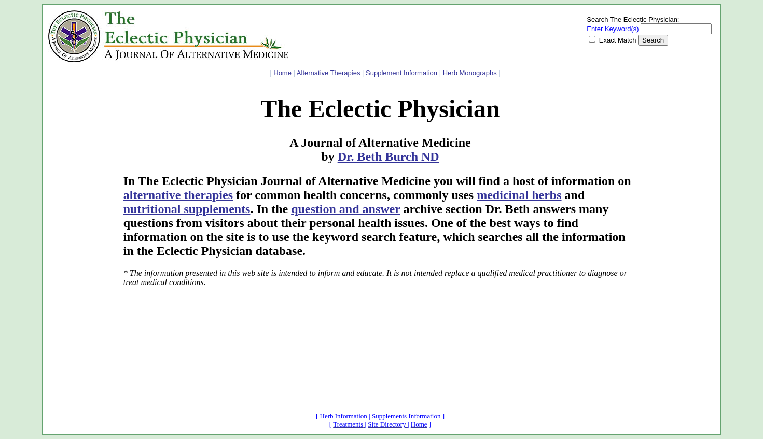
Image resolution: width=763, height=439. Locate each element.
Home (282, 73)
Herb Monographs (470, 73)
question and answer (345, 209)
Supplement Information (401, 73)
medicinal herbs (519, 195)
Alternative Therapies (328, 73)
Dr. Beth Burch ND (388, 156)
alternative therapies (178, 195)
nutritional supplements (187, 209)
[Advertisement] (79, 246)
